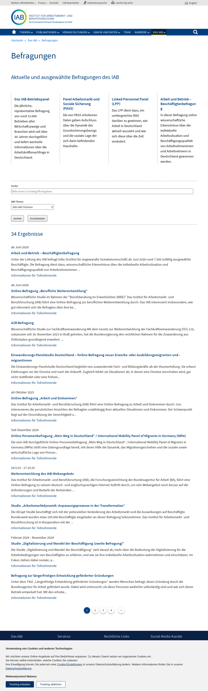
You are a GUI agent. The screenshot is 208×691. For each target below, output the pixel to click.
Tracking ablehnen (51, 684)
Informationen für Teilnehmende (34, 275)
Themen (25, 32)
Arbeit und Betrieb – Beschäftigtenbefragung (178, 104)
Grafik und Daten (105, 32)
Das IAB (158, 32)
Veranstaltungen (75, 32)
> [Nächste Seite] (121, 610)
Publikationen (46, 32)
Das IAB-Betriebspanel (31, 99)
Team (127, 32)
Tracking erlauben (19, 684)
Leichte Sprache (124, 2)
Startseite (14, 32)
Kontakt (54, 2)
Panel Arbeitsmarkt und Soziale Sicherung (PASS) (81, 104)
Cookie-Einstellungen (69, 664)
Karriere (141, 32)
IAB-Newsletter (71, 2)
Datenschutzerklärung (19, 668)
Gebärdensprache (97, 2)
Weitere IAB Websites (22, 2)
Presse (41, 2)
